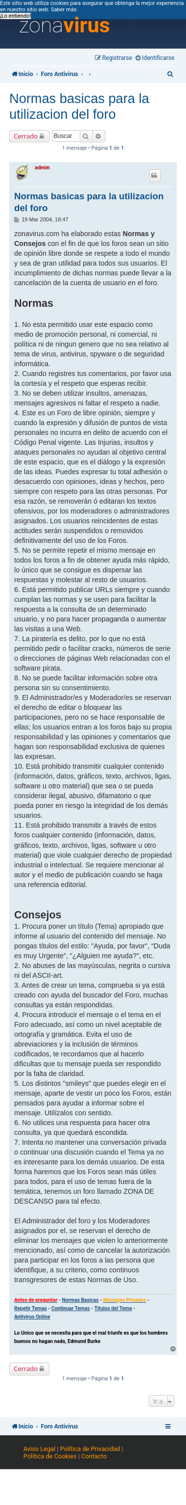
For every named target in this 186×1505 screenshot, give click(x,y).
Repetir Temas (30, 1308)
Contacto (94, 1456)
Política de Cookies (50, 1456)
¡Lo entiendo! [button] (15, 16)
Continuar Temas (70, 1308)
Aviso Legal (39, 1448)
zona (64, 25)
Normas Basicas (80, 1300)
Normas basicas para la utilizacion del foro (79, 106)
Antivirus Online (32, 1317)
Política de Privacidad (90, 1448)
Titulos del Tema (113, 1308)
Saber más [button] (63, 9)
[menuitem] (155, 58)
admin (42, 167)
